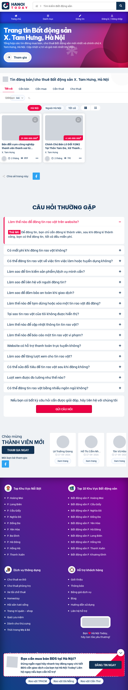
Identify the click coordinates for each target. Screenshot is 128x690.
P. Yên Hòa (13, 529)
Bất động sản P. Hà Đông (86, 529)
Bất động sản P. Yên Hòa (85, 523)
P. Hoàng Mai (15, 498)
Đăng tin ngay (105, 665)
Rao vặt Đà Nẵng (64, 681)
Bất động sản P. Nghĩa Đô (86, 510)
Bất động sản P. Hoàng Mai (87, 498)
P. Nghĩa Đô (14, 517)
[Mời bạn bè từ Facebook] (5, 464)
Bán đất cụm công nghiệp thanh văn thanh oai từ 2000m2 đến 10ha (18, 146)
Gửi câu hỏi (64, 409)
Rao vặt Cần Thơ (91, 681)
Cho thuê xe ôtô (16, 579)
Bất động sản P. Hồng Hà (86, 542)
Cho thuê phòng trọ (19, 585)
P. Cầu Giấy (14, 510)
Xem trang (63, 460)
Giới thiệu (77, 579)
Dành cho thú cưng (18, 623)
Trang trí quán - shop (20, 611)
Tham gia (20, 57)
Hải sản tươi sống (17, 604)
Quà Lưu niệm (15, 617)
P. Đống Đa (13, 523)
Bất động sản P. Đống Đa (86, 517)
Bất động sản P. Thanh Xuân (88, 548)
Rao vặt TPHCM (37, 681)
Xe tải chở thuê (16, 592)
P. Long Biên (14, 504)
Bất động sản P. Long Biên (86, 535)
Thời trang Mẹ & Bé (18, 629)
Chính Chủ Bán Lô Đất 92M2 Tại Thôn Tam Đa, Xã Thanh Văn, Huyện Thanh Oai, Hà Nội (64, 146)
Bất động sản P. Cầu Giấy (86, 504)
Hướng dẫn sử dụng (82, 604)
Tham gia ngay (18, 450)
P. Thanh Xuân (16, 554)
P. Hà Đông (13, 542)
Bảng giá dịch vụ (81, 592)
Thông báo (77, 585)
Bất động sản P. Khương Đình (88, 554)
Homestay (13, 598)
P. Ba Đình (13, 535)
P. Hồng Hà (13, 548)
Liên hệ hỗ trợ (79, 611)
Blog (73, 598)
